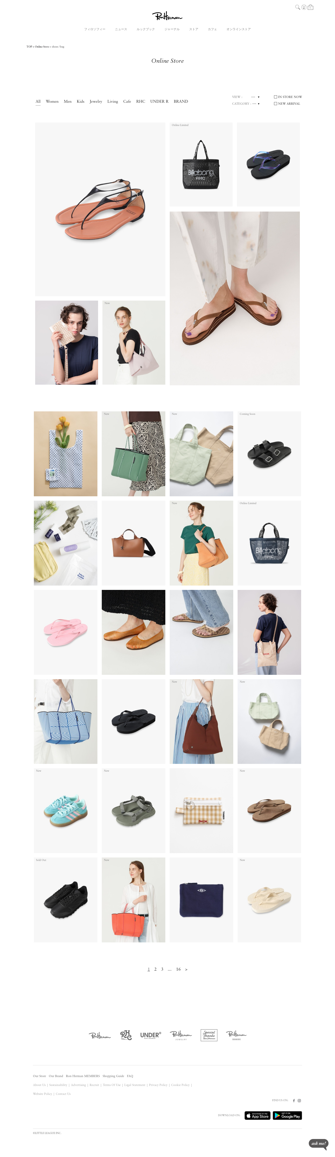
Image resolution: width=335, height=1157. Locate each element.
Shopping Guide (113, 1076)
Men (68, 102)
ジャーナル (172, 29)
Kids (80, 102)
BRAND (181, 102)
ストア (193, 29)
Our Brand (56, 1076)
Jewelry (96, 102)
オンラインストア (239, 29)
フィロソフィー (94, 29)
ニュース (121, 29)
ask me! (318, 1144)
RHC (140, 102)
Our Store (39, 1076)
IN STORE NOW (290, 97)
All (38, 102)
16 (178, 969)
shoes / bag (58, 47)
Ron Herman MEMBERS (83, 1076)
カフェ (212, 29)
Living (112, 102)
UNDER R (159, 102)
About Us (39, 1085)
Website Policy (42, 1094)
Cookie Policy (180, 1085)
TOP (29, 47)
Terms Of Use (112, 1085)
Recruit (94, 1085)
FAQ (130, 1076)
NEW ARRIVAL (289, 104)
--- (253, 97)
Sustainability (58, 1085)
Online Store (42, 47)
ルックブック (146, 29)
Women (52, 102)
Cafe (127, 102)
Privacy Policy (158, 1085)
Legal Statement (135, 1085)
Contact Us (63, 1094)
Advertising (78, 1085)
